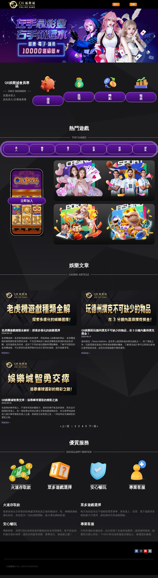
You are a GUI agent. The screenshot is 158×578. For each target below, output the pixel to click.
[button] (3, 36)
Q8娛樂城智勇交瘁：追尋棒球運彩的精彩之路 (30, 400)
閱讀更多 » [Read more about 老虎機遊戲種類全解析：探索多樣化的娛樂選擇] (6, 353)
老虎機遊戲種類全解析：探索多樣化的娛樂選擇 (31, 330)
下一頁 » (93, 426)
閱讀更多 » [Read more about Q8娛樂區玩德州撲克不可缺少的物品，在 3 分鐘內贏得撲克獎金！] (85, 353)
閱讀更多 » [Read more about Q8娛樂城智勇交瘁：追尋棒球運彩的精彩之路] (6, 422)
